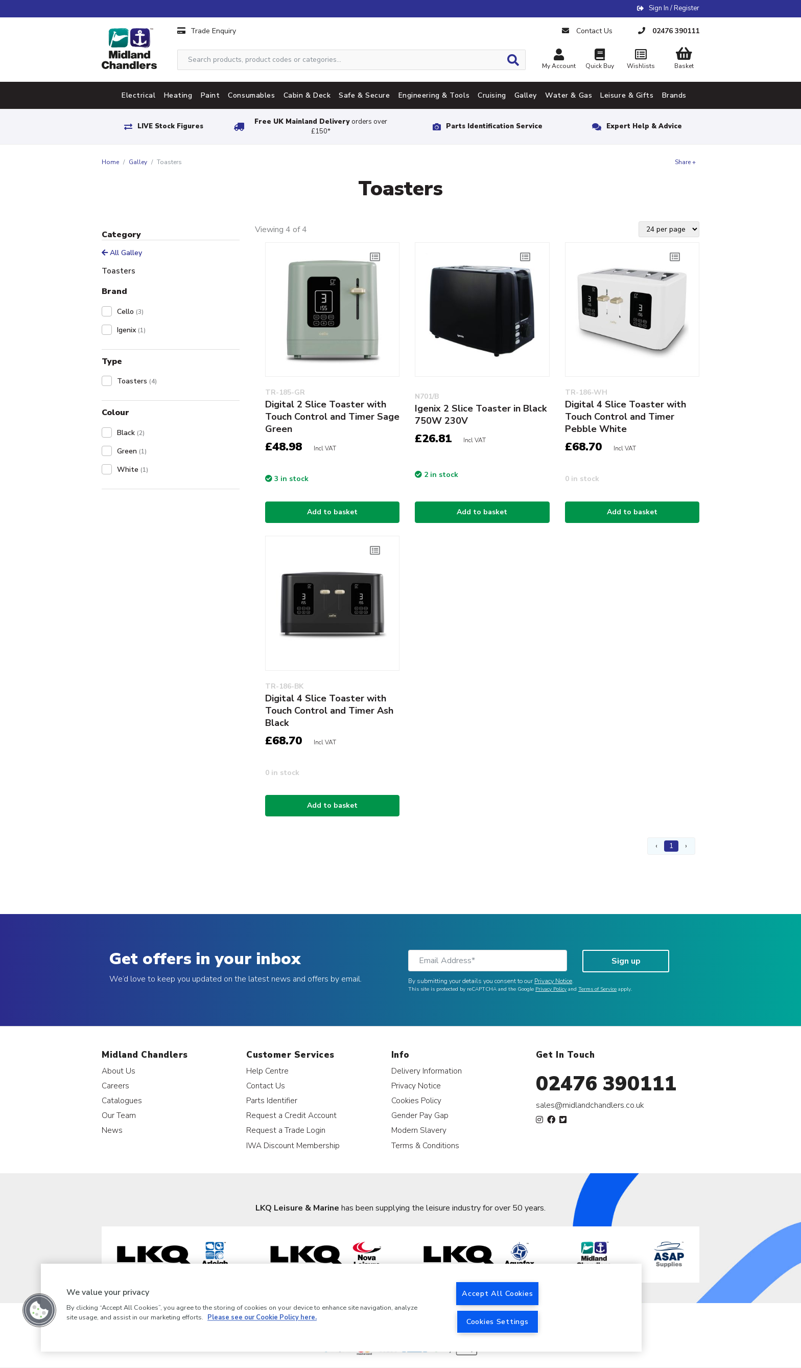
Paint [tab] (210, 95)
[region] (341, 1308)
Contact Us (265, 1085)
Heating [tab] (178, 95)
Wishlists (640, 60)
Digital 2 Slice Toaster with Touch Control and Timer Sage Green (332, 416)
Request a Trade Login (285, 1130)
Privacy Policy (551, 989)
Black (131, 433)
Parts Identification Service (494, 126)
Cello (130, 311)
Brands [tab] (674, 95)
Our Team (119, 1115)
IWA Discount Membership (293, 1145)
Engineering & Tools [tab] (434, 95)
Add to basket (332, 512)
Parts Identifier (271, 1100)
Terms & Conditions (425, 1145)
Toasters (137, 381)
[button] (39, 1310)
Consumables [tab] (251, 95)
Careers (115, 1085)
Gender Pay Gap (420, 1115)
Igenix (131, 330)
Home (110, 162)
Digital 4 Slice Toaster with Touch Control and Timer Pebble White (625, 416)
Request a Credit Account (291, 1115)
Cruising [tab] (492, 95)
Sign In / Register (674, 8)
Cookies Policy (416, 1100)
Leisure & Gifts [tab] (626, 95)
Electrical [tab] (139, 95)
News (112, 1130)
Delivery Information (426, 1070)
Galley (138, 162)
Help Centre (267, 1070)
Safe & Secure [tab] (364, 95)
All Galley (122, 253)
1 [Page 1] (671, 846)
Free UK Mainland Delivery (320, 126)
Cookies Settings (497, 1321)
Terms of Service (597, 989)
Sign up (626, 961)
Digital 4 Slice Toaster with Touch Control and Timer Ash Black (329, 710)
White (132, 469)
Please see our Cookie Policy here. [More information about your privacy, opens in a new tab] (262, 1318)
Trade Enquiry (206, 31)
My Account (559, 60)
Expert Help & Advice (644, 126)
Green (132, 451)
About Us (118, 1070)
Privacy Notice (553, 981)
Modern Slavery (418, 1130)
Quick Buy (600, 60)
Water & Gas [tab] (568, 95)
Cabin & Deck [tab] (307, 95)
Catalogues (122, 1100)
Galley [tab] (525, 95)
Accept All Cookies (497, 1293)
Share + (685, 162)
